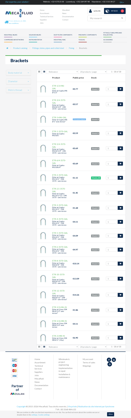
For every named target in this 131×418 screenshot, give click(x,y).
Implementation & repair (65, 369)
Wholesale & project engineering (64, 362)
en (122, 2)
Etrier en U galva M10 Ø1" (58, 135)
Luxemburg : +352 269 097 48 (78, 2)
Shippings (87, 366)
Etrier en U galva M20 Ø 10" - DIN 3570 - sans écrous (59, 281)
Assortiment (44, 13)
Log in (94, 11)
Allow (110, 414)
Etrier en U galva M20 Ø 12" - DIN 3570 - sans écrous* (59, 297)
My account (88, 359)
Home (42, 10)
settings (34, 415)
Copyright (21, 406)
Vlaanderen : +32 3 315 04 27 (103, 2)
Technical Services (46, 17)
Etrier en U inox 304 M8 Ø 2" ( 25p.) (59, 339)
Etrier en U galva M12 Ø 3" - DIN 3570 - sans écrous (59, 209)
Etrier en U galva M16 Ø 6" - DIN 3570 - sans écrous (59, 251)
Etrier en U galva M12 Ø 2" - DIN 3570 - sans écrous (59, 179)
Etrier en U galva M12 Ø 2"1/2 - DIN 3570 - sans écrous (59, 195)
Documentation (68, 17)
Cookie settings (44, 415)
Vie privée (72, 406)
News (64, 13)
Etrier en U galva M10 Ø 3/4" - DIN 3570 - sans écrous (59, 107)
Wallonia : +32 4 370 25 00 (53, 2)
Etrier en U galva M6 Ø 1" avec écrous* (59, 121)
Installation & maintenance (64, 375)
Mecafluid (66, 10)
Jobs (41, 23)
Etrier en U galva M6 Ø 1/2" (59, 92)
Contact (65, 20)
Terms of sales (89, 362)
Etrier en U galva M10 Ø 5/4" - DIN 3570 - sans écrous (59, 151)
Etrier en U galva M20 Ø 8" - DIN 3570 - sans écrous (59, 265)
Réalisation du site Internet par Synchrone (96, 406)
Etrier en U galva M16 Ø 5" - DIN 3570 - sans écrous (59, 237)
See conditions (14, 23)
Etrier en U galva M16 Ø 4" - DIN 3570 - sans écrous (59, 223)
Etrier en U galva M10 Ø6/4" (58, 166)
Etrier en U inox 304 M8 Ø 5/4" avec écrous (59, 325)
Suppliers (43, 20)
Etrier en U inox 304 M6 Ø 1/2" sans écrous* (59, 311)
